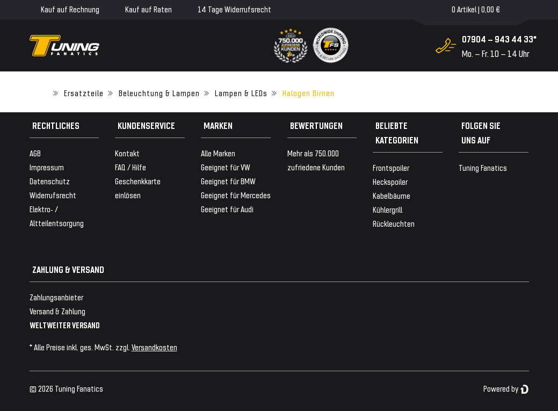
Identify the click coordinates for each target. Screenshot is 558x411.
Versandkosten (154, 347)
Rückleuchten (394, 223)
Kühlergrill (387, 209)
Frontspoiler (391, 167)
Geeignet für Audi (227, 209)
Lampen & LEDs (241, 93)
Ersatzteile (84, 93)
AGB (35, 153)
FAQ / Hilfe (130, 167)
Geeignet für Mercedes (236, 195)
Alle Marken (218, 153)
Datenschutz (50, 181)
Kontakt (127, 153)
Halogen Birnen (308, 93)
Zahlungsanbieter (56, 297)
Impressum (47, 167)
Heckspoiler (390, 181)
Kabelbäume (391, 195)
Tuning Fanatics (483, 167)
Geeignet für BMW (228, 181)
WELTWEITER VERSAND (65, 325)
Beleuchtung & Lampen (159, 93)
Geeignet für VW (225, 167)
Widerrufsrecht (53, 195)
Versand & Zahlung (57, 311)
